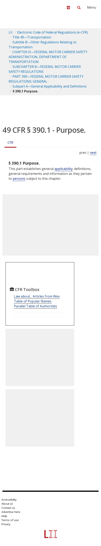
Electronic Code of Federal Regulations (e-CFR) (52, 32)
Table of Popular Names (33, 301)
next (93, 152)
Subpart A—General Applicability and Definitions (49, 86)
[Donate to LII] (68, 7)
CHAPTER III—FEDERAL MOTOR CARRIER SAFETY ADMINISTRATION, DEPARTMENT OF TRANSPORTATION (48, 57)
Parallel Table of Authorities (35, 306)
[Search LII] (79, 7)
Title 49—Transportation (31, 37)
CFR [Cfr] (10, 142)
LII (10, 32)
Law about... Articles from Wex (37, 296)
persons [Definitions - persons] (19, 178)
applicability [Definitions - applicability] (63, 168)
